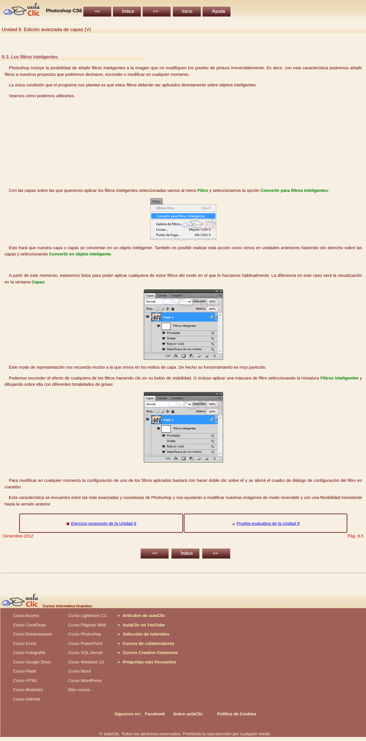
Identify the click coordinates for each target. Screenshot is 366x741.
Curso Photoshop (84, 634)
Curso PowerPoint (85, 643)
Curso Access (26, 615)
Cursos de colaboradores (148, 643)
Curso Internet (26, 699)
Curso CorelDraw (29, 624)
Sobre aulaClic (188, 713)
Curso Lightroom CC (87, 615)
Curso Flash (24, 671)
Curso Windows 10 (86, 661)
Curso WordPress (85, 680)
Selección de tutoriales (146, 634)
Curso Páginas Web (87, 624)
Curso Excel (24, 643)
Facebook (155, 713)
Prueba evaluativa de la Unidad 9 (268, 523)
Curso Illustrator (28, 689)
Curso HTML (25, 680)
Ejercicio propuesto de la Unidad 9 (103, 523)
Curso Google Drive (32, 661)
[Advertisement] (183, 143)
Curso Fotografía (29, 652)
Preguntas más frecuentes (149, 661)
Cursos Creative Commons (150, 652)
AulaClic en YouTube (144, 624)
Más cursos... (81, 689)
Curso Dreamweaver (32, 634)
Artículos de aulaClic (144, 615)
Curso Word (79, 671)
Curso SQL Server (85, 652)
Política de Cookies (236, 713)
